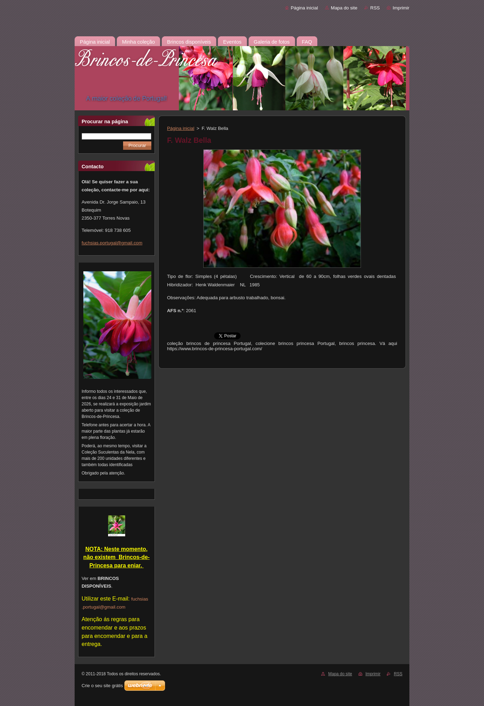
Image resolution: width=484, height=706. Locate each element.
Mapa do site (344, 7)
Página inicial (304, 7)
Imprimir (401, 7)
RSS (375, 7)
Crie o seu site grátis (102, 685)
